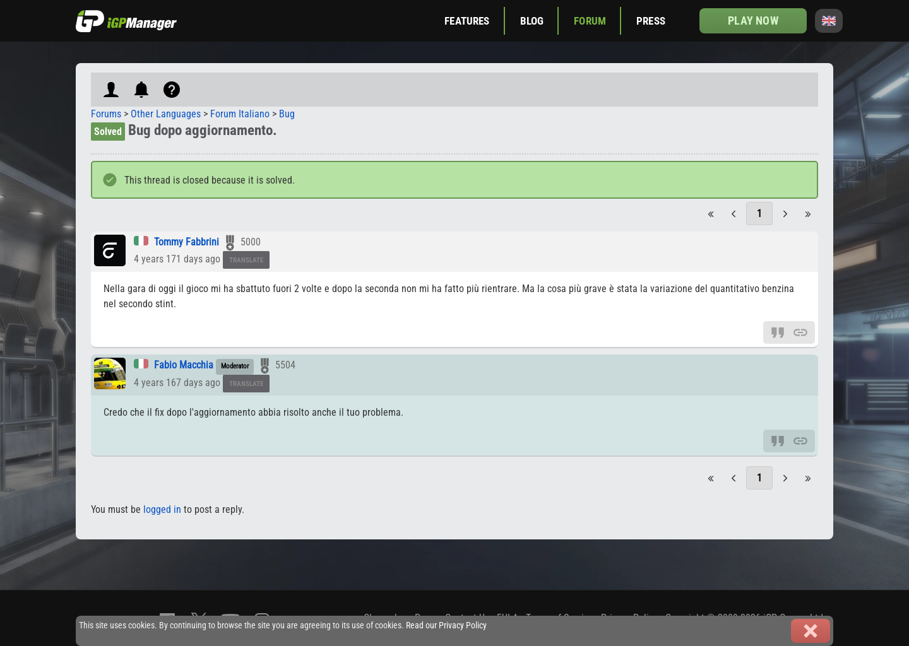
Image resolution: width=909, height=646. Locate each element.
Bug (287, 114)
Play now (753, 20)
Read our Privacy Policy (446, 625)
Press (650, 21)
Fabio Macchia (183, 365)
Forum (590, 21)
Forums (106, 114)
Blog (532, 21)
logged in (162, 509)
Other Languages (166, 114)
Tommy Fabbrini (186, 242)
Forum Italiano (240, 114)
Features (466, 21)
